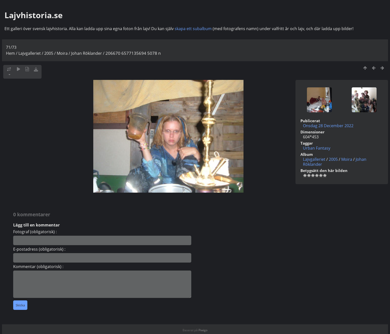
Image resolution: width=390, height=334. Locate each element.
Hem (10, 53)
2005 (48, 53)
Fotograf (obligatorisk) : (35, 231)
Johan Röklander (86, 53)
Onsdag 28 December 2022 (328, 125)
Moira (62, 53)
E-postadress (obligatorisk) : (39, 249)
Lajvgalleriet (29, 53)
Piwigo (202, 330)
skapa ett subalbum (193, 28)
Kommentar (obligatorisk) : (38, 266)
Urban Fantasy (316, 148)
